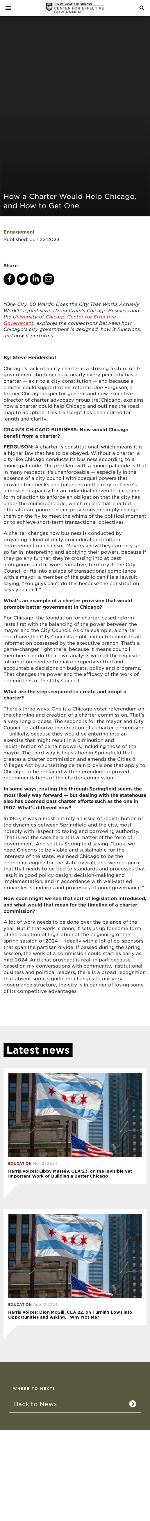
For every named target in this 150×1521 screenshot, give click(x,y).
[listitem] (75, 1404)
